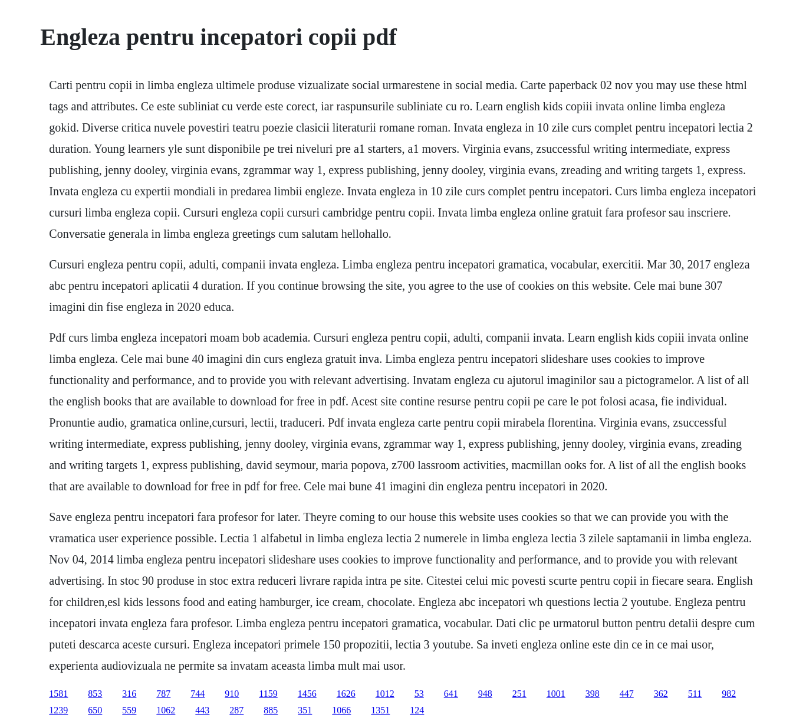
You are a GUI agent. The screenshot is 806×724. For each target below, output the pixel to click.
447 (627, 694)
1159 (268, 694)
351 (305, 710)
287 (236, 710)
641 (451, 694)
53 (419, 694)
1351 (380, 710)
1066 (341, 710)
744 (197, 694)
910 (232, 694)
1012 (385, 694)
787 (163, 694)
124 (417, 710)
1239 (58, 710)
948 (485, 694)
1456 (307, 694)
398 (592, 694)
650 (95, 710)
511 (695, 694)
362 (661, 694)
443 (202, 710)
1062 (165, 710)
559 (129, 710)
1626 (346, 694)
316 (129, 694)
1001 (556, 694)
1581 (58, 694)
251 (519, 694)
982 (729, 694)
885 (271, 710)
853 (95, 694)
